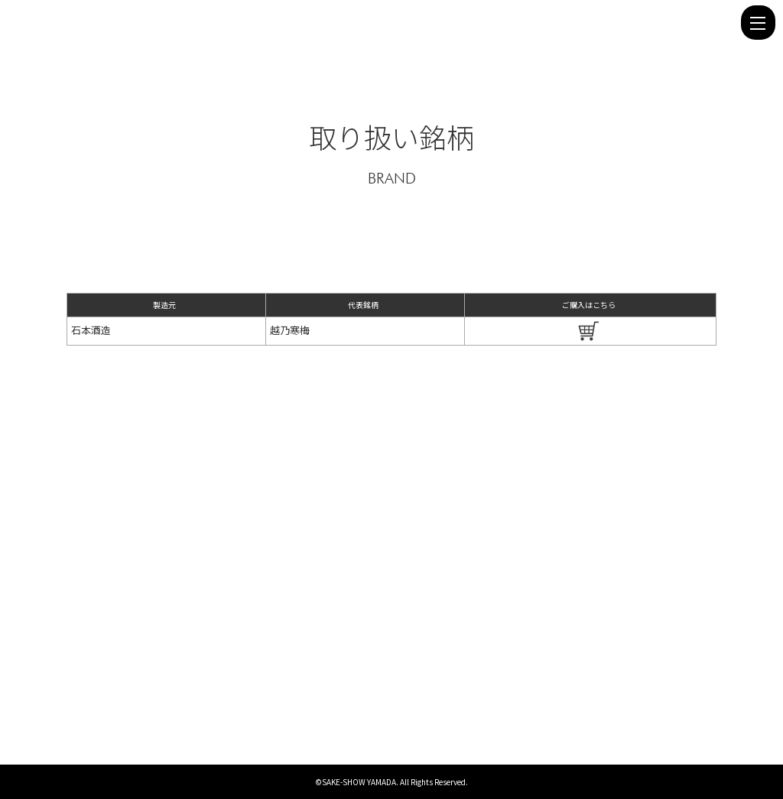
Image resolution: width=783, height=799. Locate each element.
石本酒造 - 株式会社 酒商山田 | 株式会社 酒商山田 (372, 22)
